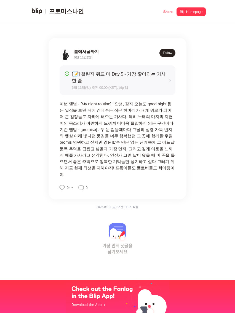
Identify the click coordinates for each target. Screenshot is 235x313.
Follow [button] (167, 53)
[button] (167, 11)
